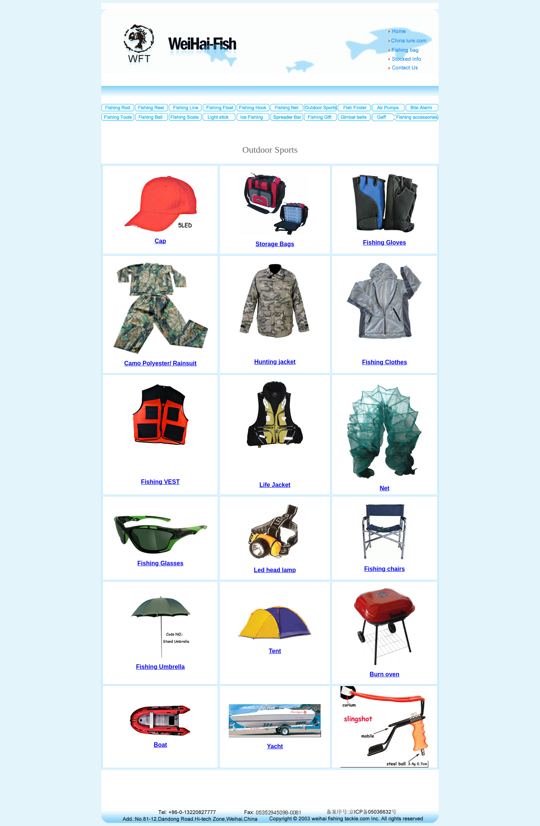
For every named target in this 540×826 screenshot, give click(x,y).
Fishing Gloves (384, 242)
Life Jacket (275, 485)
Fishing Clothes (384, 362)
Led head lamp (275, 570)
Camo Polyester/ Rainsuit (160, 363)
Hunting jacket (275, 362)
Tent (275, 651)
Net (385, 488)
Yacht (275, 746)
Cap (160, 241)
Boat (160, 745)
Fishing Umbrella (160, 667)
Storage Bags (275, 244)
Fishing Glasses (160, 563)
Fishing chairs (384, 569)
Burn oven (384, 674)
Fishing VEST (160, 482)
